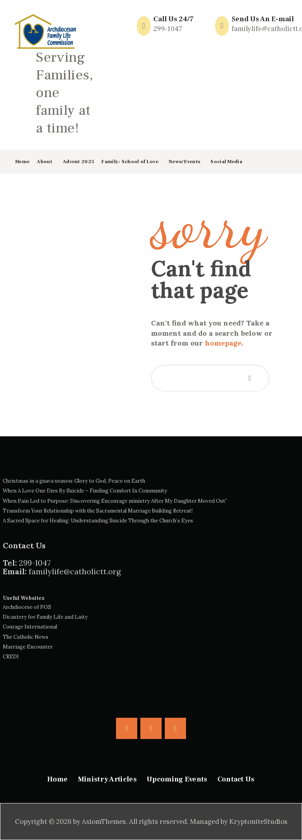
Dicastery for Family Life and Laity (45, 617)
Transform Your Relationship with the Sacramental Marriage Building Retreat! (98, 510)
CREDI (11, 656)
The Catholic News (25, 637)
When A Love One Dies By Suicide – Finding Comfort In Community (85, 490)
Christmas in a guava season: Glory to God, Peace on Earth (74, 481)
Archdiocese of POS (27, 607)
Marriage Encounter (28, 646)
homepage (223, 342)
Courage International (30, 626)
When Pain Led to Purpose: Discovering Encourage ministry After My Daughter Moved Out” (115, 501)
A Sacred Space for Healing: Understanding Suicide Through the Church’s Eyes (98, 520)
